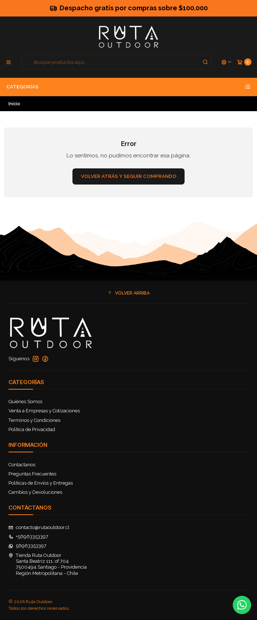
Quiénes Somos (25, 401)
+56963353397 (28, 536)
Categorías (128, 87)
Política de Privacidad (31, 429)
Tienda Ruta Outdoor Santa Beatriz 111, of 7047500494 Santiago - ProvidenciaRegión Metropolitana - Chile (47, 564)
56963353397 (27, 545)
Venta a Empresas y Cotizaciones (44, 410)
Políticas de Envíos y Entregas (40, 483)
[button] (128, 293)
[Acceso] (226, 62)
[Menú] (8, 62)
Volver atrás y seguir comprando (128, 176)
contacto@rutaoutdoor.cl (39, 527)
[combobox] (116, 62)
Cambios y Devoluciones (35, 492)
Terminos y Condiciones (34, 420)
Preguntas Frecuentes (32, 474)
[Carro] (244, 62)
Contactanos (21, 464)
